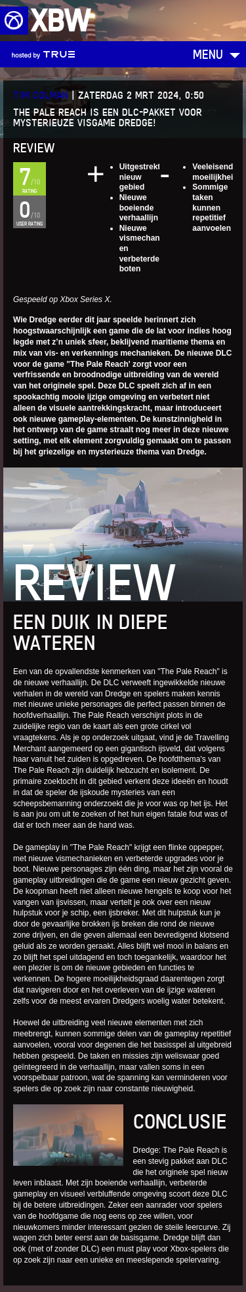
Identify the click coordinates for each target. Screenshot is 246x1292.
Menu (208, 53)
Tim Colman (40, 95)
